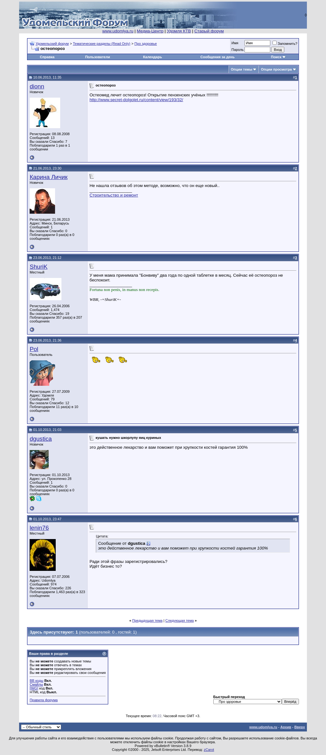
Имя (234, 43)
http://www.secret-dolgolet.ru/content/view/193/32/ (136, 99)
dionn (37, 86)
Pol (34, 349)
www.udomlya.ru (117, 31)
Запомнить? (285, 43)
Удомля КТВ (179, 31)
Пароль (237, 50)
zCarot (209, 750)
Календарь (152, 57)
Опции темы (241, 69)
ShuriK (38, 266)
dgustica (41, 438)
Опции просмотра (276, 69)
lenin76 (39, 527)
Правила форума (44, 700)
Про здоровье (145, 43)
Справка (47, 57)
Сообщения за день (218, 57)
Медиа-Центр (150, 31)
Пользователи (97, 57)
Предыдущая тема (147, 620)
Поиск (276, 57)
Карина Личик (48, 177)
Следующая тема (179, 620)
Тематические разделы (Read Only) (101, 43)
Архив (285, 727)
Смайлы (36, 684)
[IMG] (34, 688)
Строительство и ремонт (113, 195)
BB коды (36, 680)
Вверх (299, 727)
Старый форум (208, 31)
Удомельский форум (52, 43)
